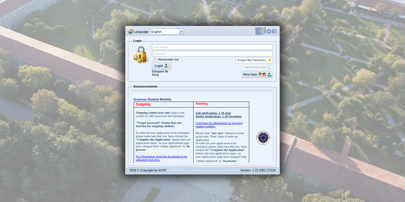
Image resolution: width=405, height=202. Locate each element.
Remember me (168, 59)
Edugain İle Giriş (160, 73)
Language (141, 31)
